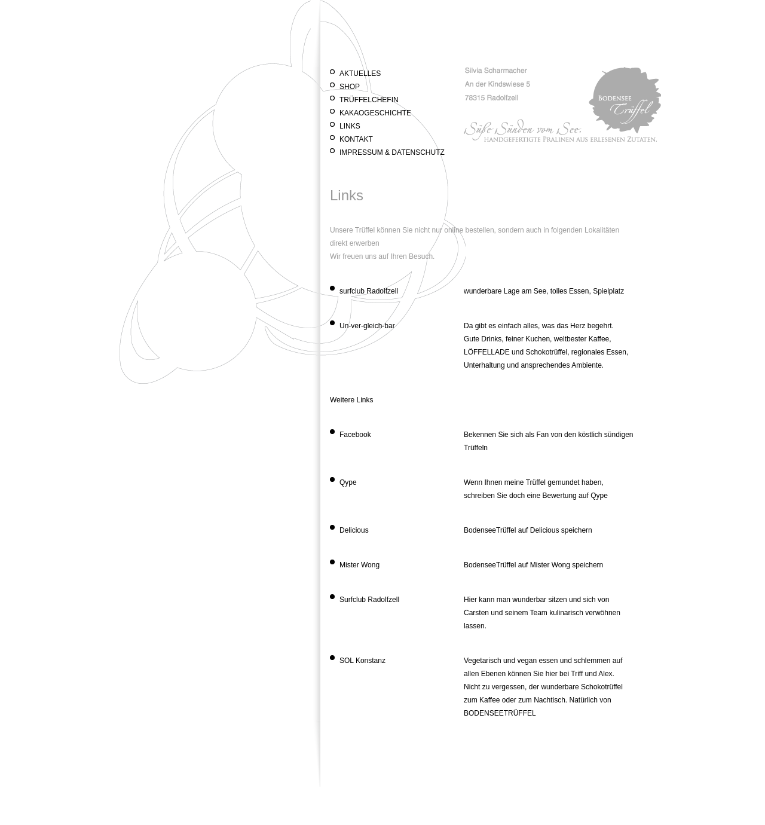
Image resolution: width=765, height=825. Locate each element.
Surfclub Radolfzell (369, 599)
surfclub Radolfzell (368, 291)
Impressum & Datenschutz (392, 152)
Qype (348, 482)
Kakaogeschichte (375, 113)
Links (349, 126)
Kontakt (356, 139)
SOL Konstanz (362, 660)
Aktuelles (360, 73)
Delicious (354, 530)
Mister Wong (359, 565)
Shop (349, 86)
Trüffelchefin (369, 100)
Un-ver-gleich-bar (367, 326)
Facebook (355, 434)
